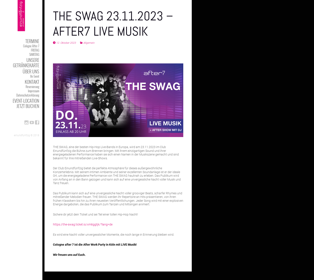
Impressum (33, 91)
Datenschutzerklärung (27, 95)
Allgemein (88, 42)
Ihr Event (34, 76)
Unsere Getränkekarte (26, 63)
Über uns (31, 71)
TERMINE (32, 41)
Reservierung (32, 86)
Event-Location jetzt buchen (26, 103)
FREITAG (35, 50)
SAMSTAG (34, 54)
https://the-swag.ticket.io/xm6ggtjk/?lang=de (83, 224)
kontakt (32, 81)
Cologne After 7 (31, 46)
